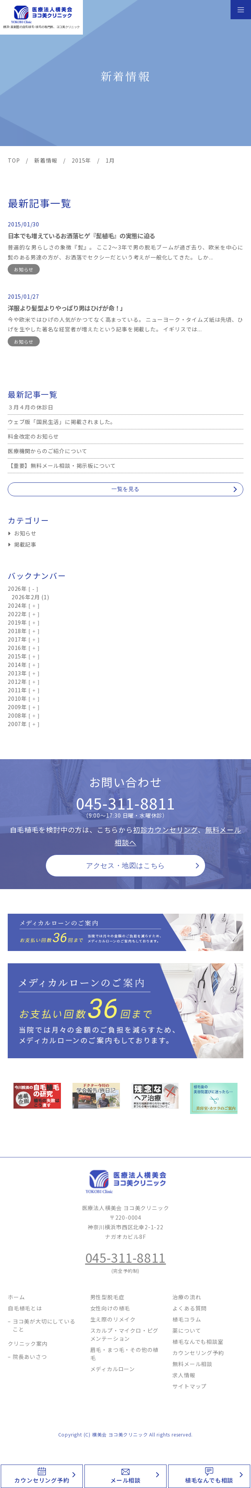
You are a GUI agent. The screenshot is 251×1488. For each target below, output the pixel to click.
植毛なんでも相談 (209, 1480)
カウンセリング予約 (41, 1480)
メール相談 (125, 1480)
